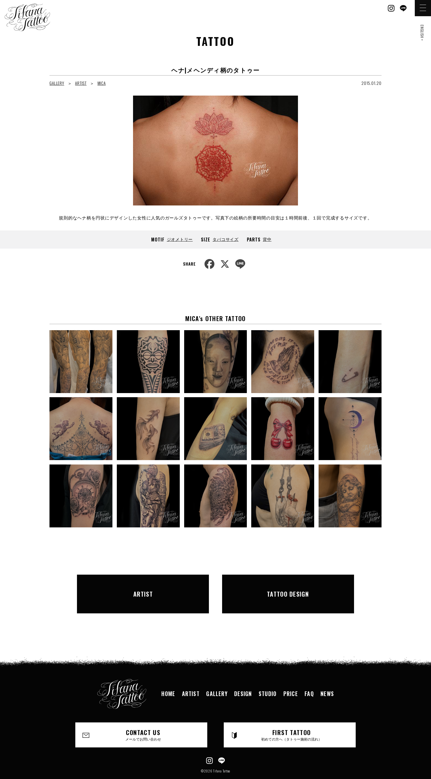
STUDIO (268, 678)
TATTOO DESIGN (288, 586)
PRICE (291, 678)
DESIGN (243, 678)
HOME (167, 678)
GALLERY (56, 83)
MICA (102, 83)
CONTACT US (143, 719)
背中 (267, 239)
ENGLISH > (422, 33)
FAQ (310, 678)
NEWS (329, 678)
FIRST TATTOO (292, 719)
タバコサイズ (225, 239)
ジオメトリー (180, 239)
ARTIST (81, 83)
